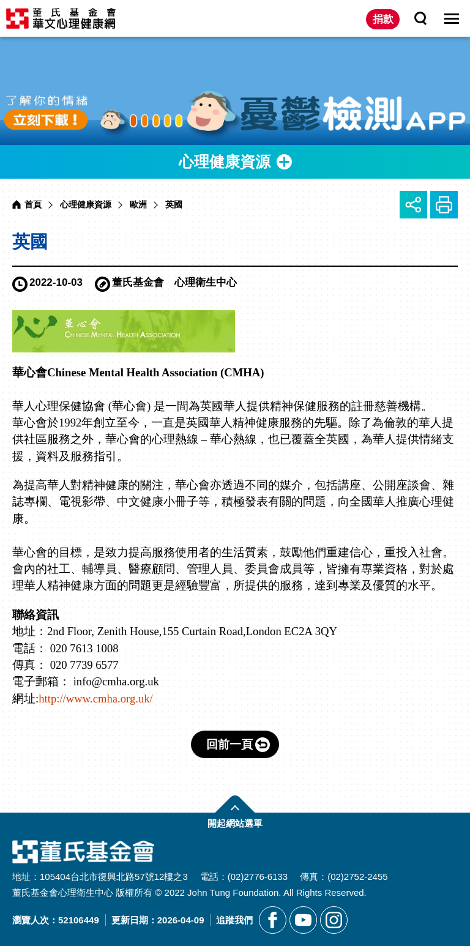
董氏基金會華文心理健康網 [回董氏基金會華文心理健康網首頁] (61, 18)
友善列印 (444, 204)
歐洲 (138, 204)
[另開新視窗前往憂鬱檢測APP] (235, 91)
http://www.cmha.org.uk (94, 698)
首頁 (33, 204)
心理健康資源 (85, 204)
